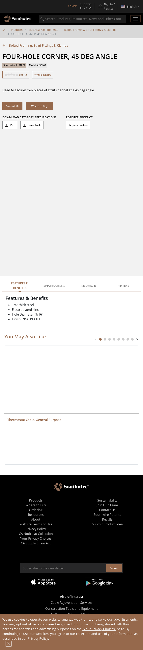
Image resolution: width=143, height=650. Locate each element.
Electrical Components (43, 30)
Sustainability (107, 500)
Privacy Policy (38, 638)
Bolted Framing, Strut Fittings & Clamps (90, 30)
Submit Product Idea (107, 524)
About (35, 519)
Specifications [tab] (54, 285)
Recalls (107, 519)
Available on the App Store (43, 582)
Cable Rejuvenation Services (72, 602)
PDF (10, 125)
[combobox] (82, 19)
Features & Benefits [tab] (19, 285)
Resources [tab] (89, 285)
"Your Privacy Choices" (99, 629)
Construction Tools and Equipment (71, 608)
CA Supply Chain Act (36, 543)
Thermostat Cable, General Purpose (34, 420)
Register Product (78, 125)
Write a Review (42, 74)
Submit (114, 568)
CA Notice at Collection (36, 534)
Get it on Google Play (99, 582)
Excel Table (32, 125)
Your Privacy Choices (35, 538)
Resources (36, 514)
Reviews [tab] (123, 285)
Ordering (36, 510)
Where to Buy (39, 106)
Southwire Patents (107, 514)
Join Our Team (107, 505)
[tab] (100, 339)
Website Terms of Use (35, 524)
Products (17, 30)
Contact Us (12, 106)
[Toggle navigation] (135, 18)
